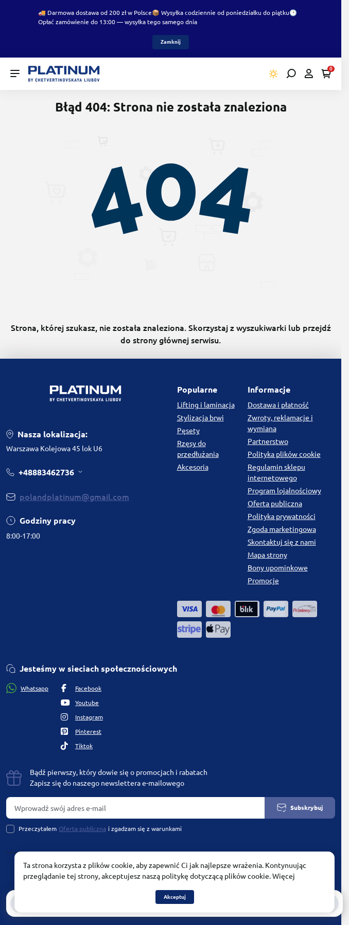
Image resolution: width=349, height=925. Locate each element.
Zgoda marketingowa (282, 529)
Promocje (263, 581)
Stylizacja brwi (200, 418)
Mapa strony (267, 555)
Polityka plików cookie (284, 454)
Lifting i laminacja (206, 405)
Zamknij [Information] (171, 42)
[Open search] (291, 73)
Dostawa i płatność (278, 405)
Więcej (283, 876)
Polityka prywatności (282, 516)
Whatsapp (27, 688)
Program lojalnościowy (284, 491)
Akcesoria (192, 467)
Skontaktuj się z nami (282, 542)
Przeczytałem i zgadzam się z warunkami (100, 829)
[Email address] (135, 808)
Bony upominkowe (278, 568)
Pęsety (188, 431)
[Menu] (15, 73)
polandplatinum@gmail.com (74, 497)
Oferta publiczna (275, 503)
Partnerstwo (268, 441)
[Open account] (308, 73)
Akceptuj (175, 897)
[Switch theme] (273, 73)
